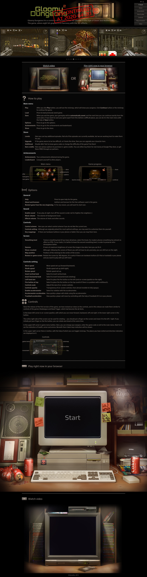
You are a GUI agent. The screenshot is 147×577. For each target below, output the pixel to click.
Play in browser (140, 20)
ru (143, 1)
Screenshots (140, 11)
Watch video (49, 65)
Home (140, 8)
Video (140, 24)
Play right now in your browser (98, 65)
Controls (140, 17)
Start (72, 417)
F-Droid (141, 5)
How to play (140, 14)
